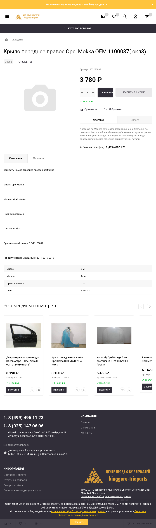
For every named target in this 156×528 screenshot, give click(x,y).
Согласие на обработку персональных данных (106, 496)
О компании (88, 427)
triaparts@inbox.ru (18, 445)
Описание (15, 158)
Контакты (87, 433)
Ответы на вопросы (15, 480)
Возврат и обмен (13, 485)
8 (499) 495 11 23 (115, 147)
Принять (79, 522)
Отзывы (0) (25, 61)
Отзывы (38, 158)
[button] (149, 306)
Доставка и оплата (15, 475)
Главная (85, 422)
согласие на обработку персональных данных (78, 511)
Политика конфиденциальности (22, 490)
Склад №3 (17, 39)
